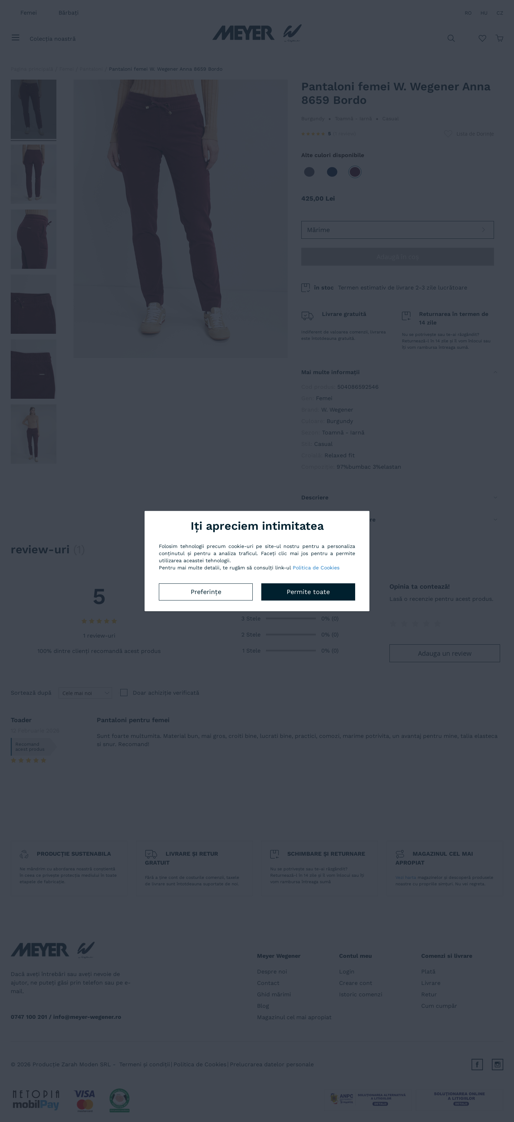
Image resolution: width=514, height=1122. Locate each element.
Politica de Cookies (316, 567)
